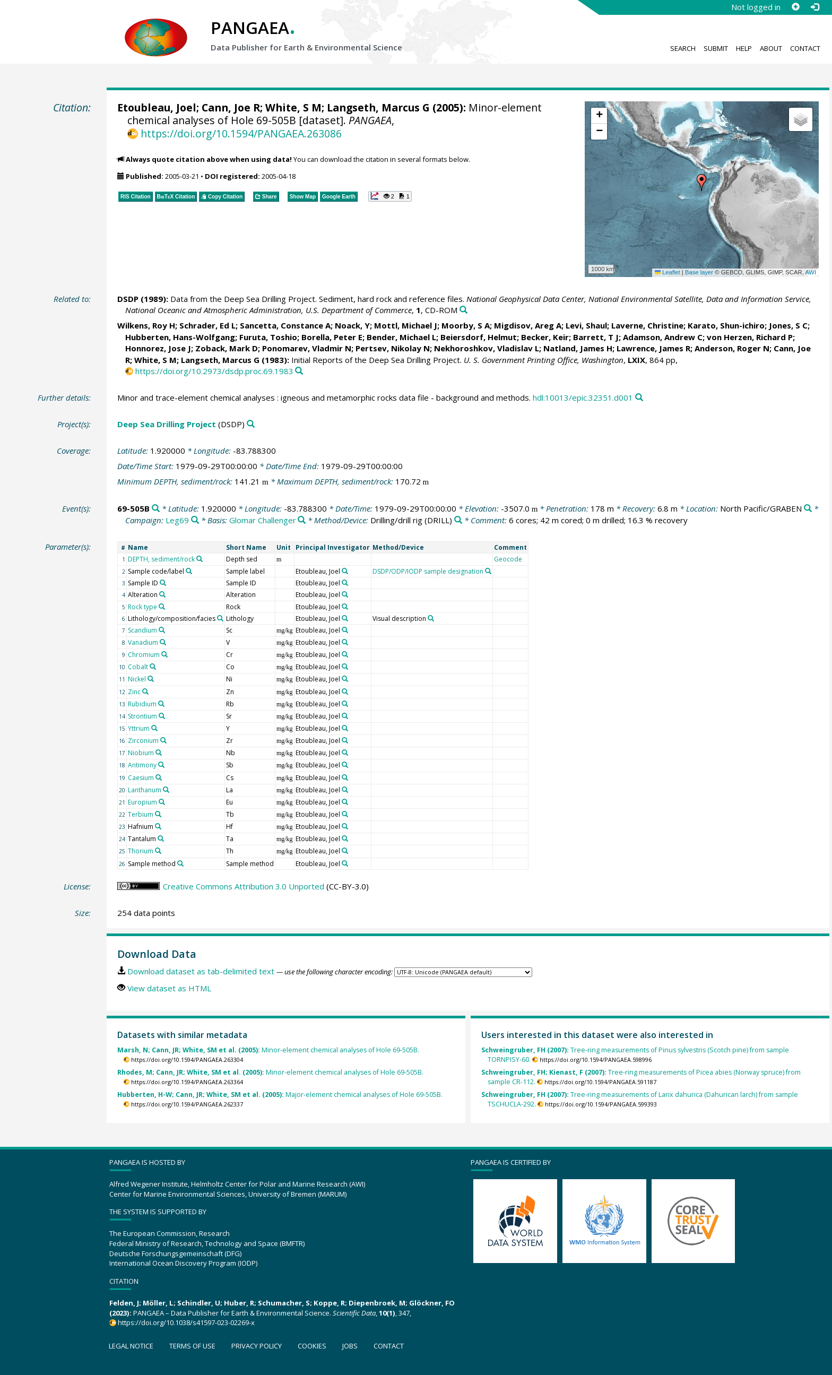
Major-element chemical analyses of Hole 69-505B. (280, 1094)
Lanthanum (144, 789)
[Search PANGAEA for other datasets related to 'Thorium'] (158, 851)
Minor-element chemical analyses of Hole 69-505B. (268, 1049)
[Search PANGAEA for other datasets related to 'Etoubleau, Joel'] (345, 571)
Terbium (140, 814)
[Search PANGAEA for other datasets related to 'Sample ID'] (163, 583)
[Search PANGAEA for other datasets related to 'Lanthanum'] (166, 789)
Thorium (140, 850)
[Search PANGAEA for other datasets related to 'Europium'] (162, 802)
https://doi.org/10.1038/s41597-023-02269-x (186, 1322)
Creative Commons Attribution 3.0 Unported (243, 886)
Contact (805, 48)
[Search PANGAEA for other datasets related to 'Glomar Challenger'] (302, 520)
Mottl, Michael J (405, 325)
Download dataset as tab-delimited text (200, 971)
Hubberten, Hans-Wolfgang (180, 337)
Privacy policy (256, 1346)
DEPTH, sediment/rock (161, 559)
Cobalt (138, 666)
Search (683, 48)
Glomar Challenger (262, 520)
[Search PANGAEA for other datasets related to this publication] (463, 310)
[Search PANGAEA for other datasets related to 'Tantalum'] (161, 838)
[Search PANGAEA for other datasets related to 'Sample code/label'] (189, 571)
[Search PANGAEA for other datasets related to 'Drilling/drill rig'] (458, 520)
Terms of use (192, 1346)
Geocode (508, 559)
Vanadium (143, 642)
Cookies (312, 1346)
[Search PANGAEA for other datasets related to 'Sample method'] (180, 863)
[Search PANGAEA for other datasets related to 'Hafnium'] (158, 826)
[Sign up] (795, 7)
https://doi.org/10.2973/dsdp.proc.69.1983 (214, 371)
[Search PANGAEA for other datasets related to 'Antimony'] (161, 765)
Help (744, 48)
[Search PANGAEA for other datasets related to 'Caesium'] (158, 777)
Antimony (142, 764)
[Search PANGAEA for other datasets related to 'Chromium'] (164, 654)
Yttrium (139, 728)
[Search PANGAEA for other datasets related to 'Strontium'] (162, 716)
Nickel (137, 679)
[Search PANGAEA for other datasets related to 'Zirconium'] (163, 740)
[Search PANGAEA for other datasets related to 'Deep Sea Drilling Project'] (251, 424)
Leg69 (177, 520)
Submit (716, 48)
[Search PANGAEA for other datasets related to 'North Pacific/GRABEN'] (808, 509)
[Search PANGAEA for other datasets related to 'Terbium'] (158, 814)
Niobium (141, 752)
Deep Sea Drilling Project (166, 424)
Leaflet (667, 272)
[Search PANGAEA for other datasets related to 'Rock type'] (162, 606)
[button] (701, 182)
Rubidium (142, 703)
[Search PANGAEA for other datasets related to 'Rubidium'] (161, 704)
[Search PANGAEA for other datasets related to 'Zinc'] (145, 691)
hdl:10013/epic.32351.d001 (583, 397)
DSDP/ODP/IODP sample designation (427, 571)
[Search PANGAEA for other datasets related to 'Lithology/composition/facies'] (220, 618)
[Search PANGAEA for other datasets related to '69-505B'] (156, 509)
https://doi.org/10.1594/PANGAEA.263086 (241, 133)
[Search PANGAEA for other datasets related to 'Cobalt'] (153, 666)
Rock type (142, 606)
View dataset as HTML (169, 988)
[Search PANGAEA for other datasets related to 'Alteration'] (162, 594)
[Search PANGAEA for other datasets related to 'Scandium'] (162, 630)
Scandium (142, 630)
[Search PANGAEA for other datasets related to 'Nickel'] (151, 679)
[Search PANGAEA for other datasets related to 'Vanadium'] (163, 642)
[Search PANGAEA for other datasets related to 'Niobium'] (158, 752)
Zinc (134, 691)
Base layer (699, 272)
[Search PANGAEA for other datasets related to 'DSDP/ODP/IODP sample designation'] (488, 571)
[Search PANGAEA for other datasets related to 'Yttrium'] (154, 728)
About (771, 48)
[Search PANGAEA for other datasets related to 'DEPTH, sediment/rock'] (199, 559)
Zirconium (143, 740)
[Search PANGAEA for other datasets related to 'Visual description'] (431, 618)
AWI (810, 272)
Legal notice (131, 1346)
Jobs (350, 1346)
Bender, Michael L (401, 337)
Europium (142, 802)
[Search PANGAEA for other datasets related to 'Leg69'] (195, 520)
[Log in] (814, 7)
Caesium (141, 777)
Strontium (142, 716)
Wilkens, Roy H (146, 325)
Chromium (144, 654)
